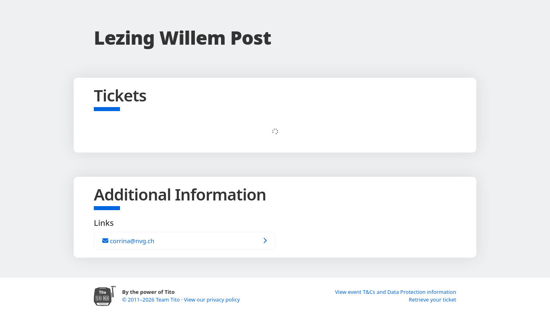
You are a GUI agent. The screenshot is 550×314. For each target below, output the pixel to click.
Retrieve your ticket (432, 299)
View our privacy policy (212, 299)
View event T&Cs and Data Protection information (395, 291)
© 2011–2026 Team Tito (151, 299)
